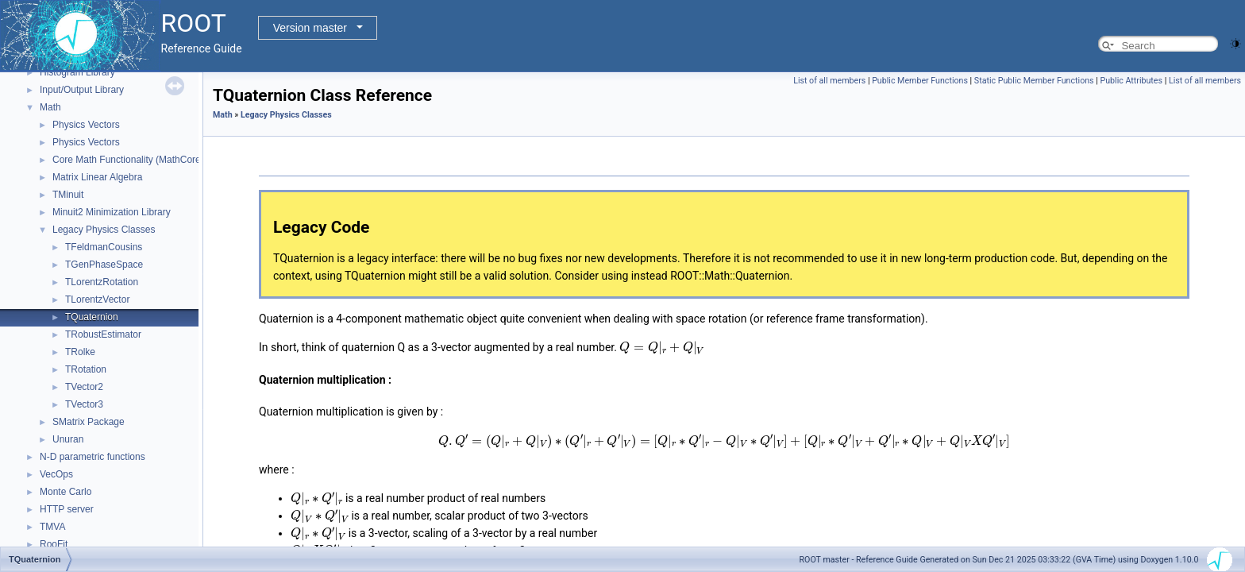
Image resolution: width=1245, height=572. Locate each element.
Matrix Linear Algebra (97, 177)
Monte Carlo (65, 491)
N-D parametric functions (92, 456)
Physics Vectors (86, 124)
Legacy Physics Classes (103, 229)
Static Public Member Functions (1034, 80)
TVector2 (84, 386)
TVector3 (84, 404)
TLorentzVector (97, 299)
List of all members (829, 80)
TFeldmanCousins (103, 247)
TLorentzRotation (101, 282)
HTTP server (67, 509)
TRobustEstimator (103, 334)
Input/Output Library (82, 89)
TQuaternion (91, 317)
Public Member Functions (920, 80)
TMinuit (67, 194)
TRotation (85, 369)
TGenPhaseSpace (104, 264)
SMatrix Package (88, 421)
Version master (310, 27)
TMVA (52, 526)
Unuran (67, 439)
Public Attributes (1131, 80)
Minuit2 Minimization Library (111, 212)
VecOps (56, 474)
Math (50, 107)
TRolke (80, 352)
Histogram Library (77, 72)
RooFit (53, 544)
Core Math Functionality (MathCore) (128, 159)
